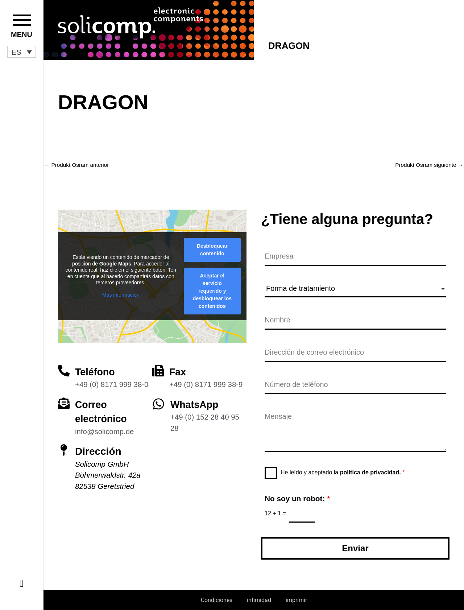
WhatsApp (195, 402)
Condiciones (216, 600)
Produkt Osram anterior (78, 165)
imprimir (296, 600)
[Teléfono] (64, 368)
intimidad (259, 600)
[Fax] (158, 368)
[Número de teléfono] (355, 384)
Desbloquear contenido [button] (212, 247)
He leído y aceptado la (343, 472)
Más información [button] (121, 292)
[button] (21, 52)
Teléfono (96, 369)
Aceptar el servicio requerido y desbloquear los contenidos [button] (212, 288)
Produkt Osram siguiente (427, 165)
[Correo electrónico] (64, 401)
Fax (178, 369)
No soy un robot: (297, 498)
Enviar (355, 548)
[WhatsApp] (158, 401)
